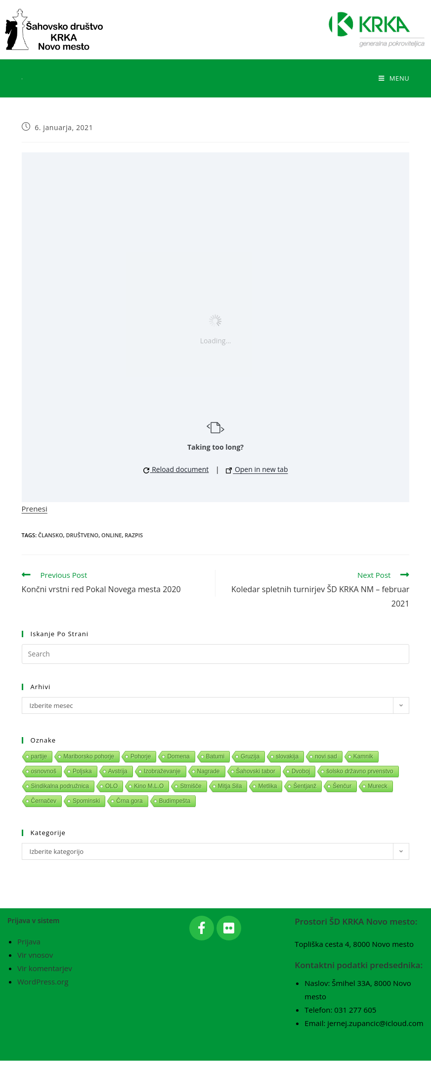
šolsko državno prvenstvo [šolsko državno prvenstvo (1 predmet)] (359, 771)
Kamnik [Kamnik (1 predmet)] (363, 756)
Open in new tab (257, 469)
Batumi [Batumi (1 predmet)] (215, 756)
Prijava (29, 956)
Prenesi (34, 509)
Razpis (134, 535)
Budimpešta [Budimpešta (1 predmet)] (174, 800)
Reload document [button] (176, 469)
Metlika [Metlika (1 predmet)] (267, 786)
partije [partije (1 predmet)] (39, 756)
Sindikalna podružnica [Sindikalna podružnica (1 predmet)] (60, 786)
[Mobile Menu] (394, 78)
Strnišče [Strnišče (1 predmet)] (190, 786)
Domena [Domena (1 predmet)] (178, 756)
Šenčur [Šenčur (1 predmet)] (342, 786)
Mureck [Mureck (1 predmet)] (377, 786)
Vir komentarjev (44, 983)
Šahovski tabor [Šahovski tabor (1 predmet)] (255, 771)
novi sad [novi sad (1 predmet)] (326, 756)
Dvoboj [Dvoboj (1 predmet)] (301, 771)
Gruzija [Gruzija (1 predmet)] (250, 756)
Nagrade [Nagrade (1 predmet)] (208, 771)
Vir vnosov (35, 970)
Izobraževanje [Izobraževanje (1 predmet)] (162, 771)
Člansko (50, 535)
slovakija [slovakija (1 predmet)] (287, 756)
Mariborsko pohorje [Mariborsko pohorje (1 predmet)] (88, 756)
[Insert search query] (216, 654)
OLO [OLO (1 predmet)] (111, 786)
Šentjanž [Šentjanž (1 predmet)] (304, 786)
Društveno (82, 535)
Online (111, 535)
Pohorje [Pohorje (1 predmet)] (140, 756)
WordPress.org (42, 996)
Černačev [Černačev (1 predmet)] (43, 800)
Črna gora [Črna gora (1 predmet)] (129, 800)
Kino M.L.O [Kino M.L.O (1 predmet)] (149, 786)
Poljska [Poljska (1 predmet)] (82, 771)
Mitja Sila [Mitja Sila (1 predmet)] (230, 786)
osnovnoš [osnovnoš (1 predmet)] (43, 771)
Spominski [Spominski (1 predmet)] (86, 800)
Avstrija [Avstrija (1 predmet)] (118, 771)
